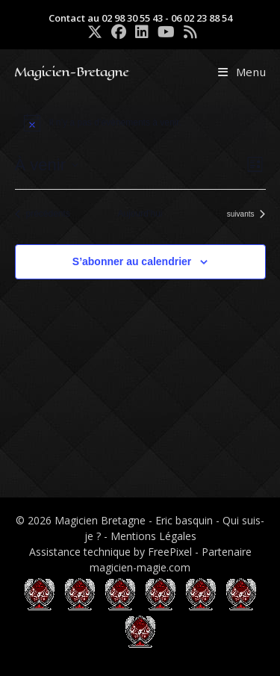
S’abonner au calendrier (132, 261)
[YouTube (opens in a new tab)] (166, 32)
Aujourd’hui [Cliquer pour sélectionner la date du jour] (139, 213)
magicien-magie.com (140, 567)
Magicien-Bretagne (71, 71)
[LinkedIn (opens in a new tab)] (142, 32)
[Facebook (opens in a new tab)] (119, 32)
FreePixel (170, 552)
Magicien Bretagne (100, 520)
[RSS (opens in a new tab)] (188, 32)
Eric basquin (184, 520)
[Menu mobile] (242, 71)
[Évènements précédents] (42, 214)
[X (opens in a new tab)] (95, 32)
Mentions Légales (153, 536)
